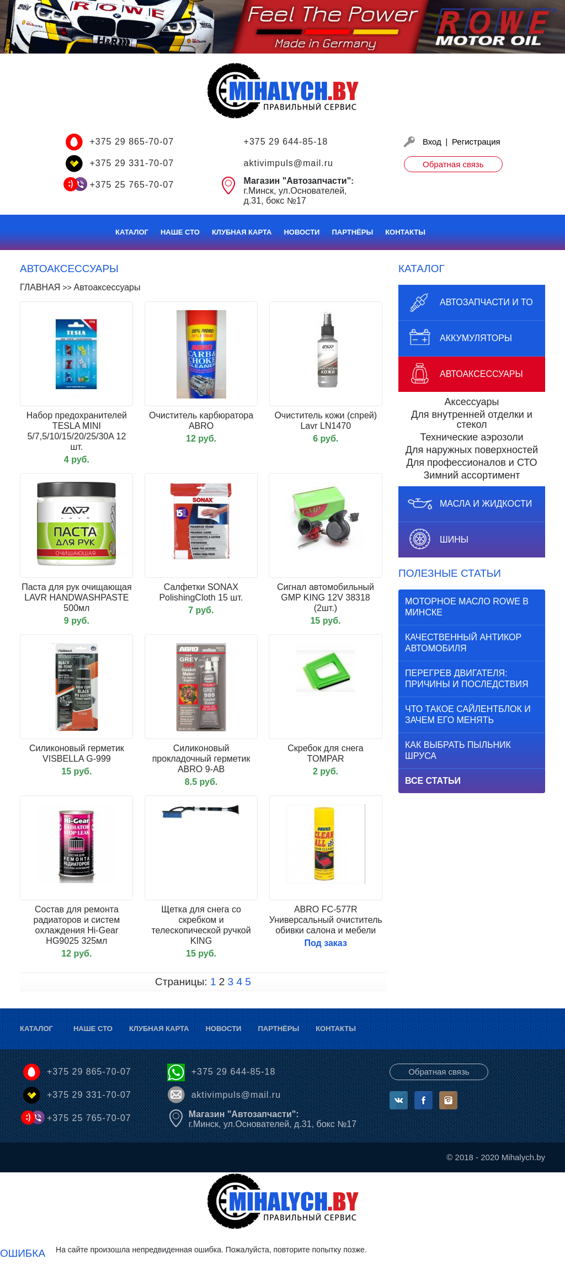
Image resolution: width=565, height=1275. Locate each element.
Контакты (405, 232)
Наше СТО (180, 232)
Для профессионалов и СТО (472, 463)
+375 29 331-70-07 (131, 163)
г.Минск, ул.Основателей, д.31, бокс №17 (273, 1119)
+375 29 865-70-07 (131, 141)
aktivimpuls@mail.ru (288, 163)
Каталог (131, 232)
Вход (432, 141)
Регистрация (476, 141)
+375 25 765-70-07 (131, 184)
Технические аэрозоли (471, 437)
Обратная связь (453, 164)
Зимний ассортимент (471, 475)
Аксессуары (472, 402)
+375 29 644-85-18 (286, 141)
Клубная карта (242, 232)
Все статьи (433, 780)
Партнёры (352, 232)
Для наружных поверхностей (472, 450)
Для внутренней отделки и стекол (471, 419)
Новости (301, 232)
